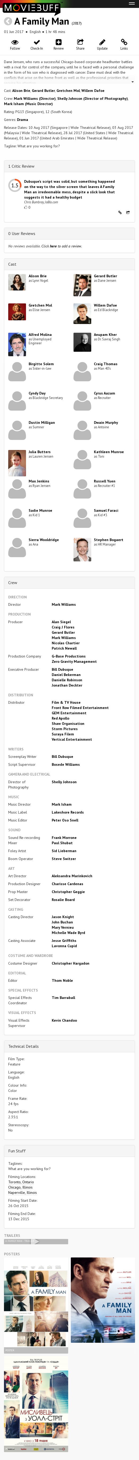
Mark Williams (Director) (35, 98)
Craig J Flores (63, 627)
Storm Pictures (65, 728)
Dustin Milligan (42, 422)
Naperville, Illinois (22, 1192)
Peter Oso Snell (65, 820)
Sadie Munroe (40, 510)
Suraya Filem (63, 734)
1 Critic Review (21, 166)
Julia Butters (40, 451)
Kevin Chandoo (64, 1020)
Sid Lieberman (64, 850)
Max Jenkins (39, 481)
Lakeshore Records (68, 812)
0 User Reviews (21, 233)
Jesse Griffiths (64, 940)
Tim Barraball (63, 997)
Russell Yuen (104, 481)
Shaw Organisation (68, 723)
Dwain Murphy (106, 422)
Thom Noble (62, 980)
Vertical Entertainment (72, 739)
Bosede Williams (66, 764)
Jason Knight (63, 916)
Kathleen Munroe (109, 451)
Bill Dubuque (62, 669)
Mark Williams (64, 604)
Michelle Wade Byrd (68, 932)
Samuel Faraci (106, 510)
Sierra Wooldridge (44, 539)
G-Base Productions (69, 656)
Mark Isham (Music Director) (28, 103)
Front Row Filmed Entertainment (80, 707)
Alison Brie (21, 90)
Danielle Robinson (67, 680)
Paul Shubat (62, 843)
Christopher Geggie (68, 891)
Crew (12, 582)
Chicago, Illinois (20, 1187)
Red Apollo (60, 718)
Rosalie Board (63, 899)
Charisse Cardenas (67, 883)
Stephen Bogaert (108, 539)
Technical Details (23, 1046)
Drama (22, 119)
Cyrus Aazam (104, 393)
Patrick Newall (64, 648)
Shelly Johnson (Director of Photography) (92, 98)
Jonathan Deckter (67, 685)
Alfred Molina (40, 334)
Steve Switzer (64, 858)
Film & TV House (66, 702)
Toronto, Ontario (21, 1182)
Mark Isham (62, 804)
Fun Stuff (17, 1150)
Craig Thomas (106, 364)
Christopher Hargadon (70, 963)
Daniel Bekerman (66, 674)
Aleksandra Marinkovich (72, 876)
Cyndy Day (37, 393)
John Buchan (62, 922)
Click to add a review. (61, 246)
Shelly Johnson (64, 782)
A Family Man (41, 21)
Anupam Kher (105, 334)
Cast (12, 264)
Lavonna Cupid (64, 945)
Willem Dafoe (93, 90)
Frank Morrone (64, 837)
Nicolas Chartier (66, 643)
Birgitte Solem (41, 364)
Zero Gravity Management (74, 661)
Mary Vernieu (63, 927)
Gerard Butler (43, 90)
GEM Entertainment (69, 713)
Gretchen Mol (68, 90)
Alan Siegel (61, 621)
